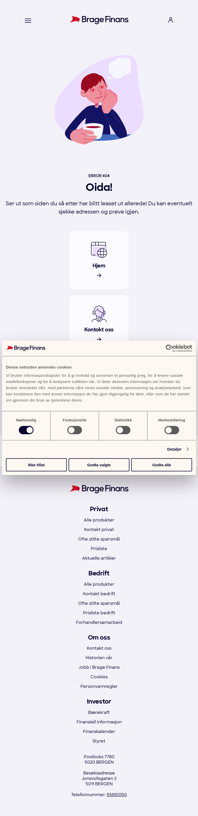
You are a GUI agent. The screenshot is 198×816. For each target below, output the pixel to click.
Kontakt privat (99, 529)
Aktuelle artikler (99, 558)
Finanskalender (99, 731)
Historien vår (99, 657)
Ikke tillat (36, 464)
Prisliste (99, 548)
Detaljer (174, 449)
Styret (99, 741)
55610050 (117, 794)
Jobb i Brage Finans (99, 667)
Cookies (99, 677)
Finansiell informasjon (99, 722)
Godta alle (161, 464)
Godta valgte (99, 464)
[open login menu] (170, 21)
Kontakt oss (99, 648)
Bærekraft (99, 712)
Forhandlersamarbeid (99, 622)
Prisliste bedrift (99, 613)
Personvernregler (99, 686)
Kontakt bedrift (99, 594)
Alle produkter (99, 520)
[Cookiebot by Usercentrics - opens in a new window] (169, 348)
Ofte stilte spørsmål (99, 539)
